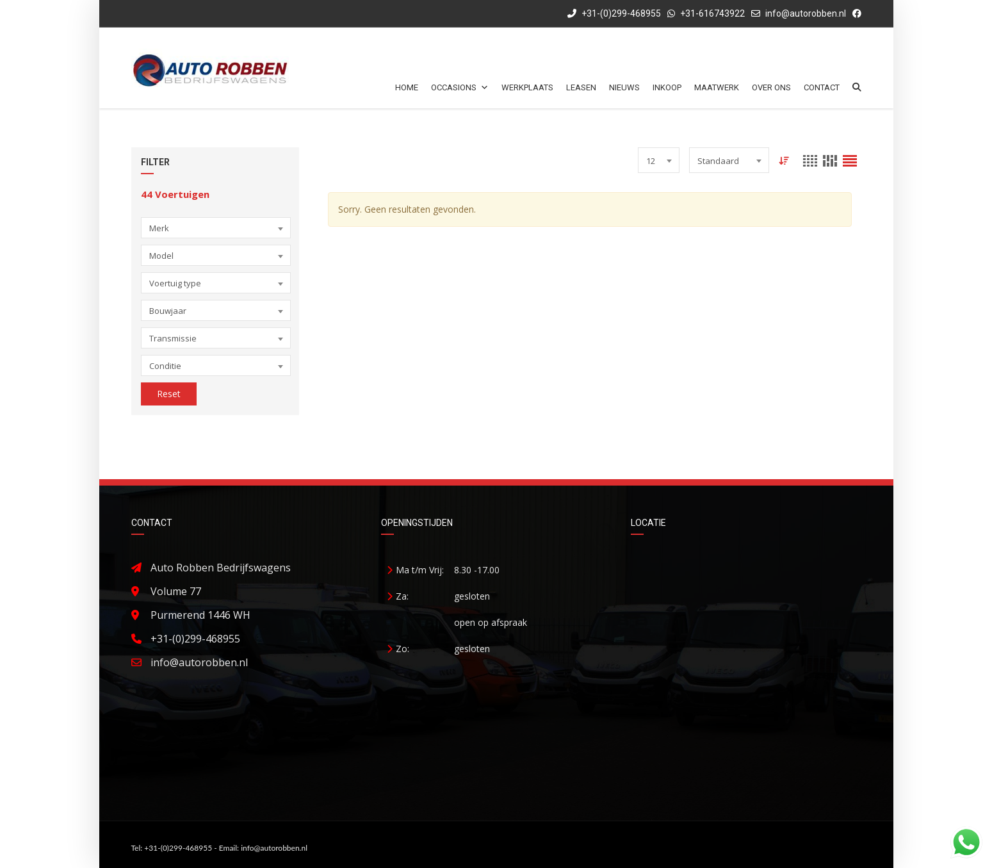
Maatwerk (716, 87)
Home (406, 87)
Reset (169, 394)
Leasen (581, 87)
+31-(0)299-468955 (614, 13)
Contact (822, 87)
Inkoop (667, 87)
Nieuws (624, 87)
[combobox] (216, 227)
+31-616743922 (712, 13)
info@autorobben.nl (805, 13)
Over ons (771, 87)
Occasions (460, 87)
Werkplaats (527, 87)
